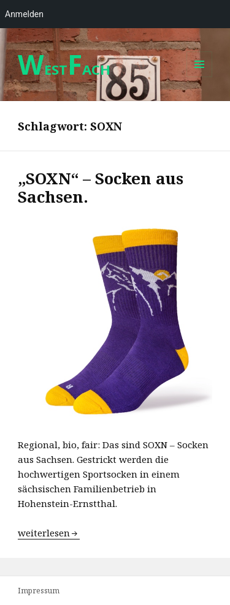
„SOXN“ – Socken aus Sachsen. (100, 187)
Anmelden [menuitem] (24, 14)
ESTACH (64, 69)
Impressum (38, 590)
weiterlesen (49, 533)
